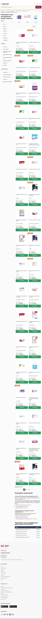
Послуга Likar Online (4, 597)
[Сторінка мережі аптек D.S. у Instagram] (5, 614)
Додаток (2, 593)
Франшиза (2, 570)
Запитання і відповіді (4, 594)
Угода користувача (4, 577)
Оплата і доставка (4, 596)
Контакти (2, 575)
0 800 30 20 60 (5, 553)
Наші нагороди (3, 568)
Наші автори (3, 573)
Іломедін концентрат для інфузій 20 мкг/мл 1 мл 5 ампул (26, 518)
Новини (2, 569)
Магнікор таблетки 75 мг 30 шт (22, 507)
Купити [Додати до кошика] (21, 52)
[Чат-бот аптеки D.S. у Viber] (13, 614)
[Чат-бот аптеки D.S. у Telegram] (10, 614)
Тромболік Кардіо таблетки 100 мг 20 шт (23, 505)
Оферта (2, 579)
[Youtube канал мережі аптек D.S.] (7, 614)
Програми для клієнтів (5, 590)
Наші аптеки (3, 589)
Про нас (2, 566)
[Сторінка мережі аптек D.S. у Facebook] (2, 614)
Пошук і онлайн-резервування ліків (7, 587)
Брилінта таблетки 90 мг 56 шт (21, 517)
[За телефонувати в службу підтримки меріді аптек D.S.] (34, 4)
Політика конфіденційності (5, 576)
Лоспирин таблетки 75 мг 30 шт (22, 506)
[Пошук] (38, 7)
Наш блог (2, 586)
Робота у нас (3, 572)
